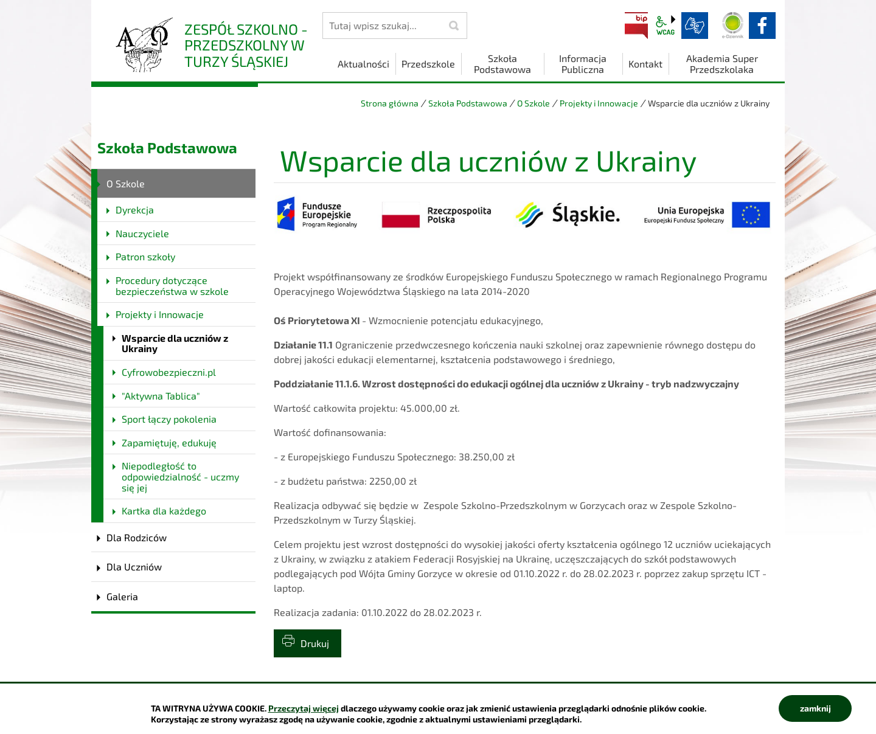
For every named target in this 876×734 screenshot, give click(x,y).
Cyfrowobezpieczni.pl (169, 372)
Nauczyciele (142, 233)
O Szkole (533, 103)
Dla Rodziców (136, 537)
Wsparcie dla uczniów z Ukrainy (175, 343)
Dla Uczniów (134, 566)
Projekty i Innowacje (599, 103)
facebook (762, 25)
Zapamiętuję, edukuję (169, 442)
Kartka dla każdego (164, 510)
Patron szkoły (145, 256)
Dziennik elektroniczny (733, 25)
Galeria (122, 596)
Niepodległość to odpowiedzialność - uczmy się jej (180, 476)
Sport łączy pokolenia (169, 418)
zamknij (815, 708)
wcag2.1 (665, 25)
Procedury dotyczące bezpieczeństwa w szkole (172, 285)
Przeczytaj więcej (303, 708)
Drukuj (315, 643)
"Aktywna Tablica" (161, 395)
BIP (636, 25)
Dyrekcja (135, 209)
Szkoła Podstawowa (467, 103)
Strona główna (390, 103)
